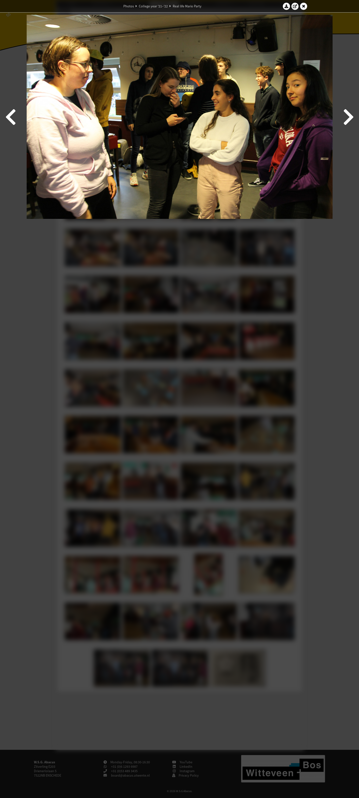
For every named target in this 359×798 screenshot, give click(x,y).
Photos (128, 6)
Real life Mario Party (187, 6)
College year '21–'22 (153, 6)
